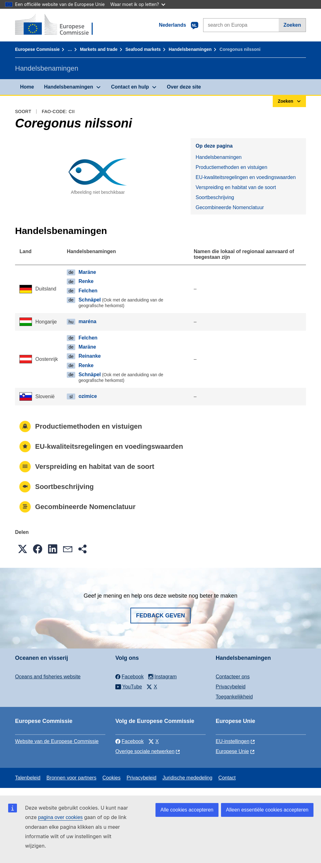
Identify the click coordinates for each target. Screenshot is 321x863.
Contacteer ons (233, 676)
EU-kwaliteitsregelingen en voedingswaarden (246, 177)
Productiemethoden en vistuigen (231, 167)
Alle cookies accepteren (186, 809)
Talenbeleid (27, 777)
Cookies (112, 777)
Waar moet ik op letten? (137, 4)
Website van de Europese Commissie (57, 741)
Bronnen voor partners (71, 777)
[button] (22, 549)
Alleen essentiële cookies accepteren (267, 809)
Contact (227, 777)
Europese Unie (232, 751)
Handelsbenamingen (190, 49)
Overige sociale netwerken (145, 751)
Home (27, 87)
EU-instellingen (233, 741)
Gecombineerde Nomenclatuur (230, 207)
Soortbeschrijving (215, 197)
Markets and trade (99, 49)
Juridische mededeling (187, 777)
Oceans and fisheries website (48, 676)
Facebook (129, 741)
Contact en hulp (130, 87)
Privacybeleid (230, 686)
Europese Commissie (37, 49)
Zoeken (292, 25)
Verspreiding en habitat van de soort (236, 187)
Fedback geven (160, 615)
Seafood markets (143, 49)
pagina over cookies (60, 817)
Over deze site (184, 87)
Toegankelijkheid (234, 696)
